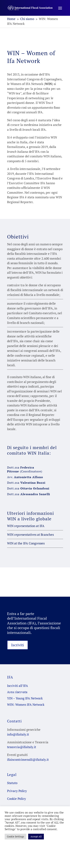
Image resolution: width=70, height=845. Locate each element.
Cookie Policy (16, 798)
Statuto (12, 783)
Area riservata (17, 692)
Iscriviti (17, 644)
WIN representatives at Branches (30, 534)
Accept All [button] (36, 836)
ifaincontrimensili (19, 759)
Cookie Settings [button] (15, 836)
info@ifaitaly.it (18, 734)
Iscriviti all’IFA (17, 686)
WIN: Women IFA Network (25, 704)
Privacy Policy (17, 791)
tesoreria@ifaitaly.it (21, 747)
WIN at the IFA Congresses (26, 543)
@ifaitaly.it (40, 759)
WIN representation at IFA (25, 526)
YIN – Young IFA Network (25, 698)
